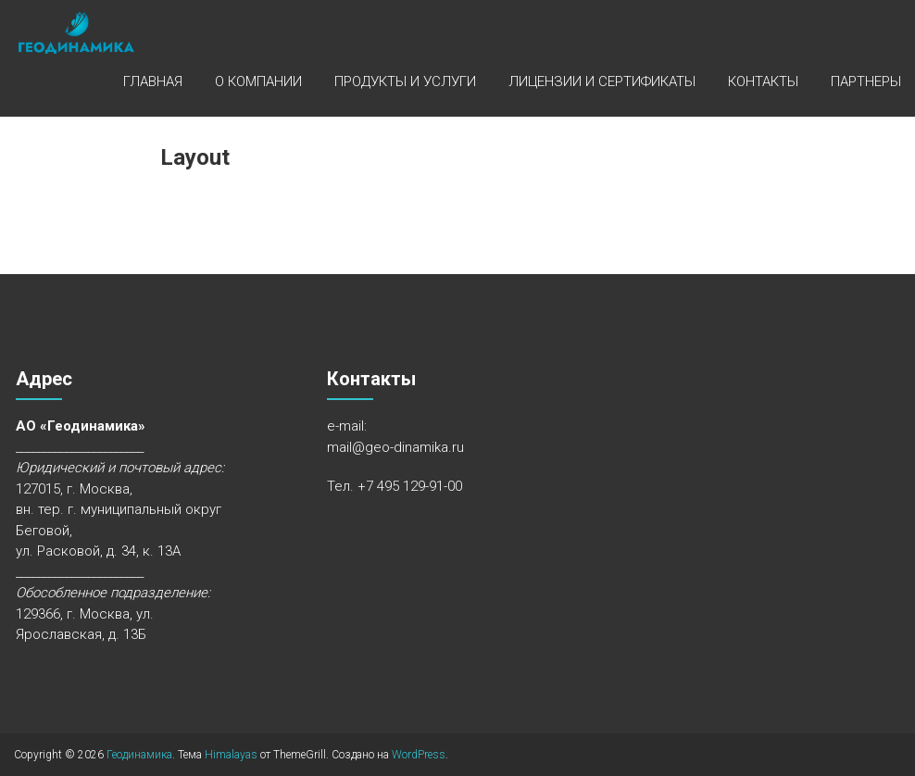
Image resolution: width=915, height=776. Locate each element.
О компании (258, 81)
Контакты (763, 81)
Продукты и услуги (405, 81)
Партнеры (866, 81)
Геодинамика (139, 754)
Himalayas (231, 754)
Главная (152, 81)
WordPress (418, 754)
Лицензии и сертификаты (602, 81)
